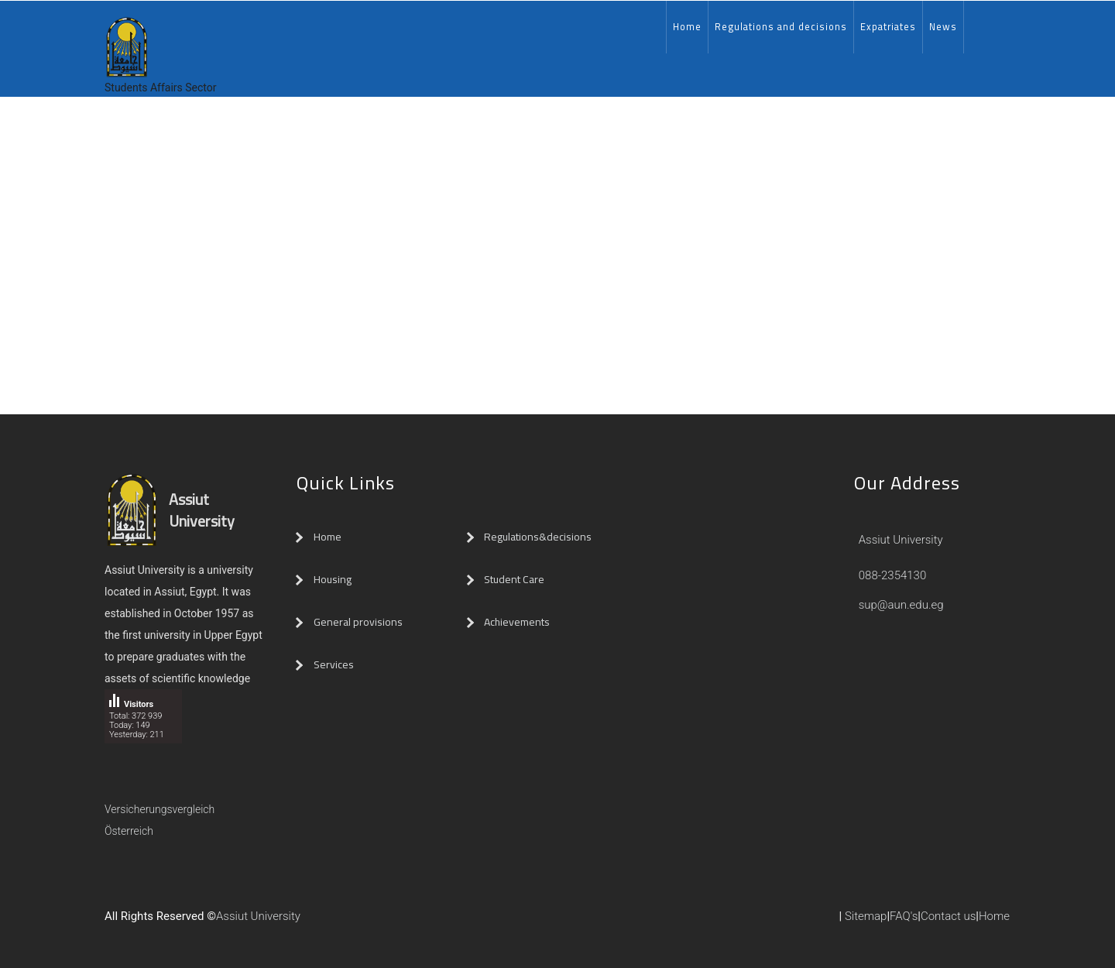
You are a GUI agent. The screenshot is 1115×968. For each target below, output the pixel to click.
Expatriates (888, 27)
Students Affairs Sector (161, 87)
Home (687, 27)
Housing (333, 579)
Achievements (517, 622)
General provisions (358, 622)
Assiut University (899, 540)
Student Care (514, 579)
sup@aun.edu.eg (900, 605)
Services (334, 664)
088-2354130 (893, 575)
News (943, 27)
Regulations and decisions (781, 27)
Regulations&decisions (539, 537)
